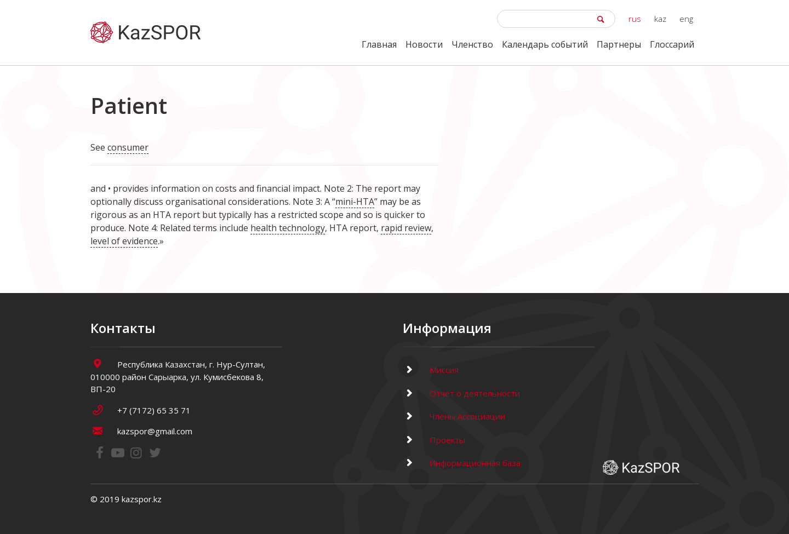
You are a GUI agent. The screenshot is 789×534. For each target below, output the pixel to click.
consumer (127, 147)
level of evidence (124, 241)
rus (634, 18)
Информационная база (462, 462)
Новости (424, 44)
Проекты (434, 439)
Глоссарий (672, 44)
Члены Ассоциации (454, 416)
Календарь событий (545, 44)
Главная (379, 44)
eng (686, 18)
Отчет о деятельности (461, 393)
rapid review (406, 228)
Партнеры (619, 44)
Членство (472, 44)
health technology (287, 228)
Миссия (431, 369)
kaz (660, 18)
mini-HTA (354, 202)
